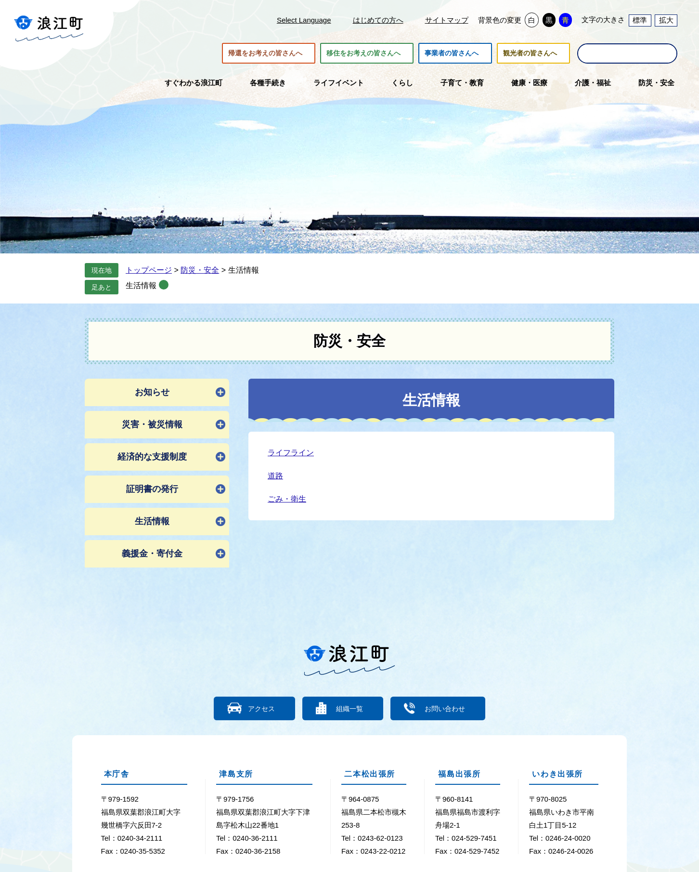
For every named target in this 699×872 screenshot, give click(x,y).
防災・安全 (200, 270)
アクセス (255, 708)
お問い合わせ (450, 708)
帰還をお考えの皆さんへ (265, 53)
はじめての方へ (378, 20)
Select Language (304, 20)
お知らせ (152, 392)
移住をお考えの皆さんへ (363, 53)
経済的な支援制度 (152, 457)
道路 (275, 476)
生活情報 (141, 285)
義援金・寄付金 (152, 553)
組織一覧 (349, 708)
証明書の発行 (152, 489)
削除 (163, 285)
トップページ (149, 270)
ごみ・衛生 (287, 499)
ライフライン (291, 453)
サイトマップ (446, 20)
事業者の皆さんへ (452, 53)
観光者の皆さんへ (530, 53)
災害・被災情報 (152, 424)
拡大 (666, 20)
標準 (640, 20)
